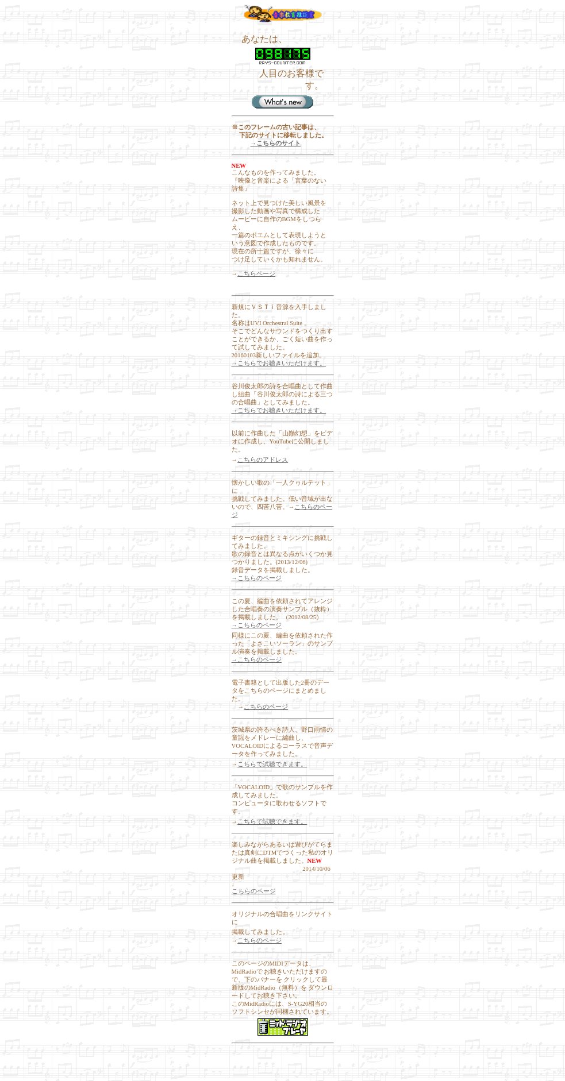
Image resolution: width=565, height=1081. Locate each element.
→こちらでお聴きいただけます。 (279, 363)
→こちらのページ (257, 578)
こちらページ (256, 274)
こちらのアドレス (262, 460)
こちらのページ (266, 707)
